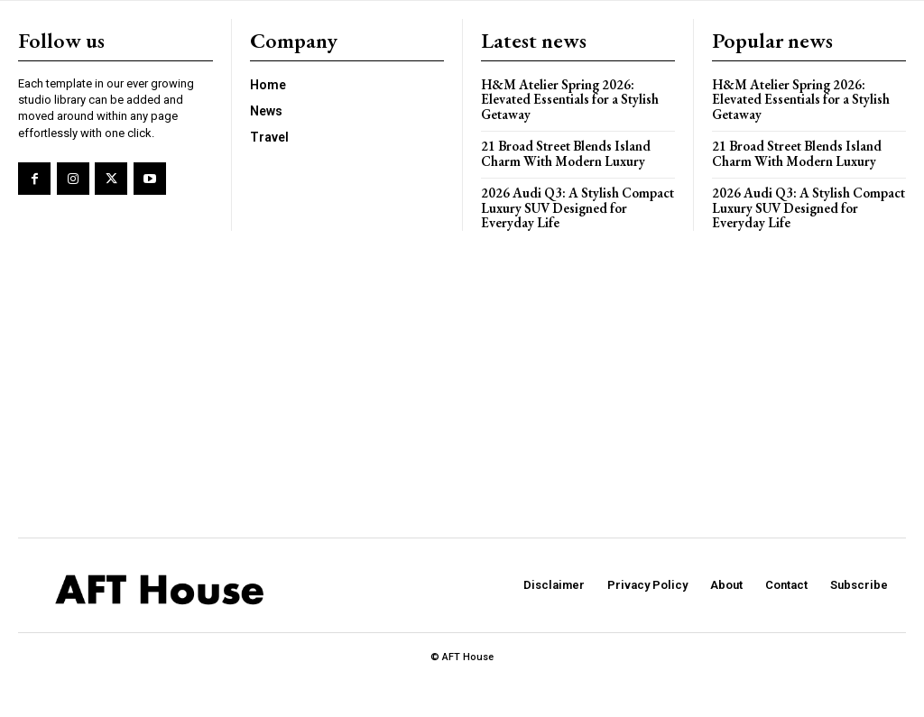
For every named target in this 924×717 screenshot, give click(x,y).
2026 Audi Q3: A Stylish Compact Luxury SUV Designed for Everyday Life (577, 207)
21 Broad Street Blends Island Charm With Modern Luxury (566, 153)
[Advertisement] (462, 384)
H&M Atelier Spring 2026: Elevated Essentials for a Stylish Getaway (570, 99)
